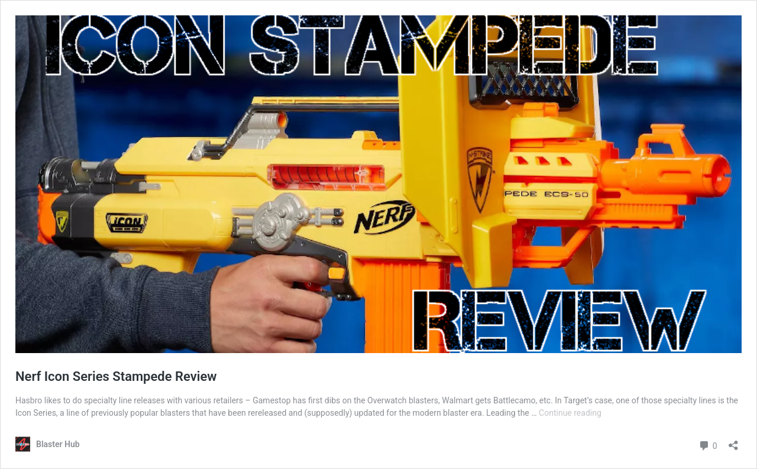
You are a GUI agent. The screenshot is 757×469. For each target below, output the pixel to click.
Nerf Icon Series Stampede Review (115, 376)
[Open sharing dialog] (733, 441)
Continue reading (570, 413)
